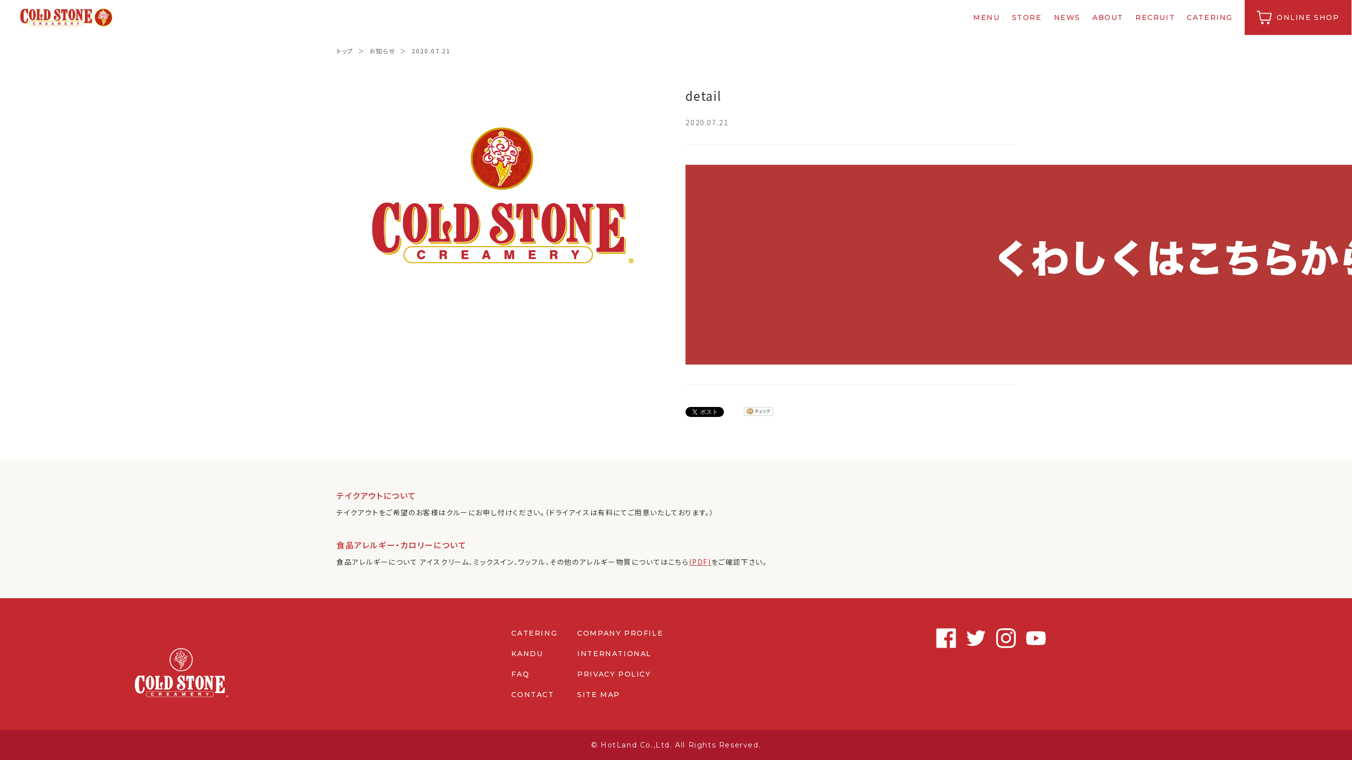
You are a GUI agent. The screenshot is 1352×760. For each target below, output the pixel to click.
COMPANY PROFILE (620, 633)
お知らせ (382, 50)
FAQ (520, 674)
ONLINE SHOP (1308, 17)
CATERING (1211, 17)
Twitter (946, 638)
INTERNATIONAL (614, 653)
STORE (1027, 17)
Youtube (1005, 638)
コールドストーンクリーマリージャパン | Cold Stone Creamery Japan (66, 17)
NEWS (1067, 17)
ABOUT (1108, 17)
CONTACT (532, 694)
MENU (987, 17)
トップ (345, 50)
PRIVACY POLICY (614, 674)
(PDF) (700, 562)
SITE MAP (598, 694)
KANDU (527, 653)
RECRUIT (1155, 17)
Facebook (916, 638)
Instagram (976, 638)
